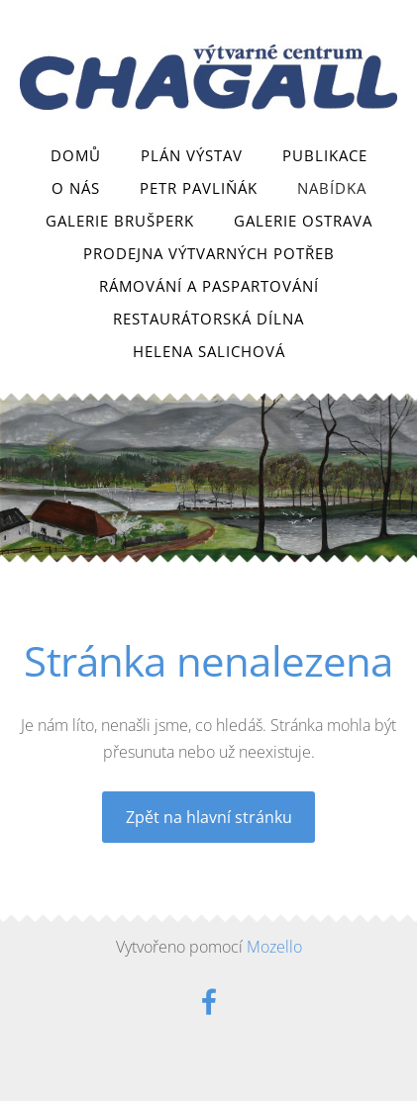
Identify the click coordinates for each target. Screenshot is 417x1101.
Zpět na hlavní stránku (209, 817)
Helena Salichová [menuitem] (209, 351)
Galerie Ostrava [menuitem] (303, 220)
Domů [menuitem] (76, 155)
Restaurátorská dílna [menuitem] (208, 318)
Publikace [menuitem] (324, 155)
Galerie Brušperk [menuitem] (120, 220)
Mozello (274, 947)
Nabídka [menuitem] (331, 188)
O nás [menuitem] (76, 188)
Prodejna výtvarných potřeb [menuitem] (209, 253)
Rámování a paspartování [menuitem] (209, 286)
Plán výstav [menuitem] (192, 155)
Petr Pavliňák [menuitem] (199, 188)
